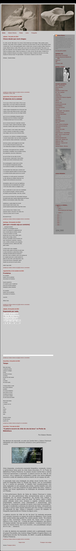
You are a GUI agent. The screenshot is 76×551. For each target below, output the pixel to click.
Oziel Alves (57, 127)
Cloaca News (58, 95)
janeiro (60, 212)
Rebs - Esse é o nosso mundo (62, 134)
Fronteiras (7, 273)
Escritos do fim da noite (60, 104)
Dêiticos (57, 100)
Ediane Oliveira (12, 33)
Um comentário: (24, 423)
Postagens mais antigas (45, 542)
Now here (57, 122)
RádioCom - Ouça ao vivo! (61, 142)
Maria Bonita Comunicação (61, 55)
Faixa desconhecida (60, 107)
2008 (58, 224)
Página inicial (22, 542)
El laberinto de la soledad (12, 99)
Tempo (5, 363)
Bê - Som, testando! (59, 92)
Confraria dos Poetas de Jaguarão (63, 97)
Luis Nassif (57, 117)
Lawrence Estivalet (59, 112)
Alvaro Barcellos (59, 87)
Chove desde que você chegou (14, 39)
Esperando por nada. (11, 311)
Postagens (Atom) (11, 545)
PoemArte (57, 131)
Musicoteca (58, 119)
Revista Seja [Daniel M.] (60, 137)
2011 (58, 219)
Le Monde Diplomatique (60, 114)
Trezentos (57, 144)
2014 (58, 206)
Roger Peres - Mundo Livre (61, 139)
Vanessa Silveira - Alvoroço (61, 146)
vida (14, 93)
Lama (27, 33)
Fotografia (34, 33)
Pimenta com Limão (59, 129)
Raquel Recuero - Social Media (62, 132)
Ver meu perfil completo (60, 50)
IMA (56, 61)
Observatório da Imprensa (61, 126)
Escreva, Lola (58, 102)
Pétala (21, 33)
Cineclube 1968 (59, 63)
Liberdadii (57, 115)
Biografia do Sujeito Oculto (61, 90)
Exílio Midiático (58, 105)
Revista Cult (58, 136)
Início (3, 33)
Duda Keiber (58, 99)
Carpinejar (57, 94)
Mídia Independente (59, 120)
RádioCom (57, 60)
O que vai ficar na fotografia (61, 124)
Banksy (57, 89)
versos (10, 93)
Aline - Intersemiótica (60, 85)
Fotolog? (57, 109)
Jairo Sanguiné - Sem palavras (62, 110)
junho (59, 208)
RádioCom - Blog (59, 141)
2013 (58, 215)
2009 (58, 222)
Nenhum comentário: (25, 92)
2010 (58, 220)
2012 (58, 217)
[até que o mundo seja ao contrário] (16, 224)
